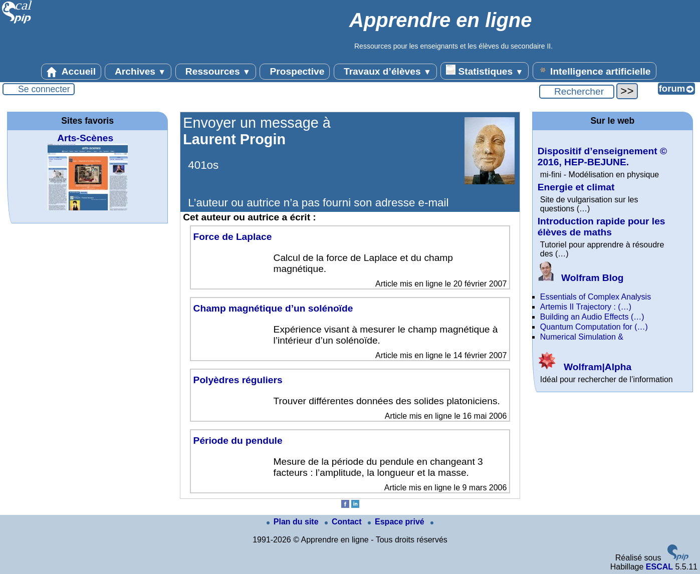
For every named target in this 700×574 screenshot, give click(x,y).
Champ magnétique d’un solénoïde (273, 308)
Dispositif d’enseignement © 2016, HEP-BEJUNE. (602, 156)
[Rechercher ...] (576, 92)
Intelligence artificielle (594, 71)
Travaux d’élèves (385, 71)
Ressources (216, 71)
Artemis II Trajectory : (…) (585, 307)
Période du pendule (238, 440)
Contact (344, 521)
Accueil (71, 71)
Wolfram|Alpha (584, 367)
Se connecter (44, 89)
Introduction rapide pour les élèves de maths (601, 226)
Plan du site (294, 521)
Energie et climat (576, 187)
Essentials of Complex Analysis (595, 297)
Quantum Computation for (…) (594, 327)
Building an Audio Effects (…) (592, 317)
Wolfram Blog (581, 277)
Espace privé (397, 521)
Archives (138, 71)
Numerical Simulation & (581, 337)
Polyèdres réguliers (238, 380)
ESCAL (659, 566)
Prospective (294, 71)
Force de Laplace (232, 236)
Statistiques (484, 71)
